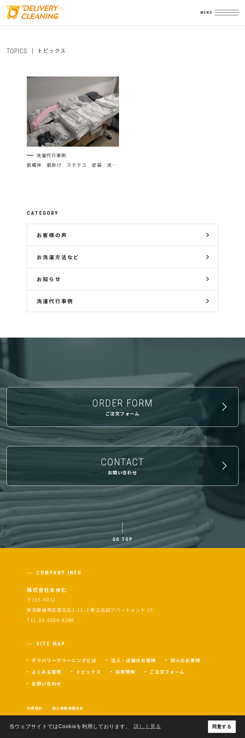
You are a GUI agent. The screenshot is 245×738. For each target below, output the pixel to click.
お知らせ (49, 278)
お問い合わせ (47, 683)
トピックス (88, 672)
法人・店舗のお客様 (133, 660)
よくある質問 (47, 672)
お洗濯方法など (58, 256)
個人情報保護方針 (68, 708)
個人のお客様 (185, 660)
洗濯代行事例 (55, 300)
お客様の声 (52, 234)
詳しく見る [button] (147, 726)
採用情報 (125, 672)
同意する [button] (221, 726)
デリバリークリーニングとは (64, 660)
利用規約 (34, 708)
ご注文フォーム (167, 672)
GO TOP (123, 539)
